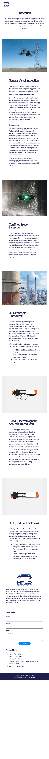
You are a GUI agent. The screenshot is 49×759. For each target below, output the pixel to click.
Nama (8, 695)
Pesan (8, 710)
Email (8, 703)
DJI (15, 177)
